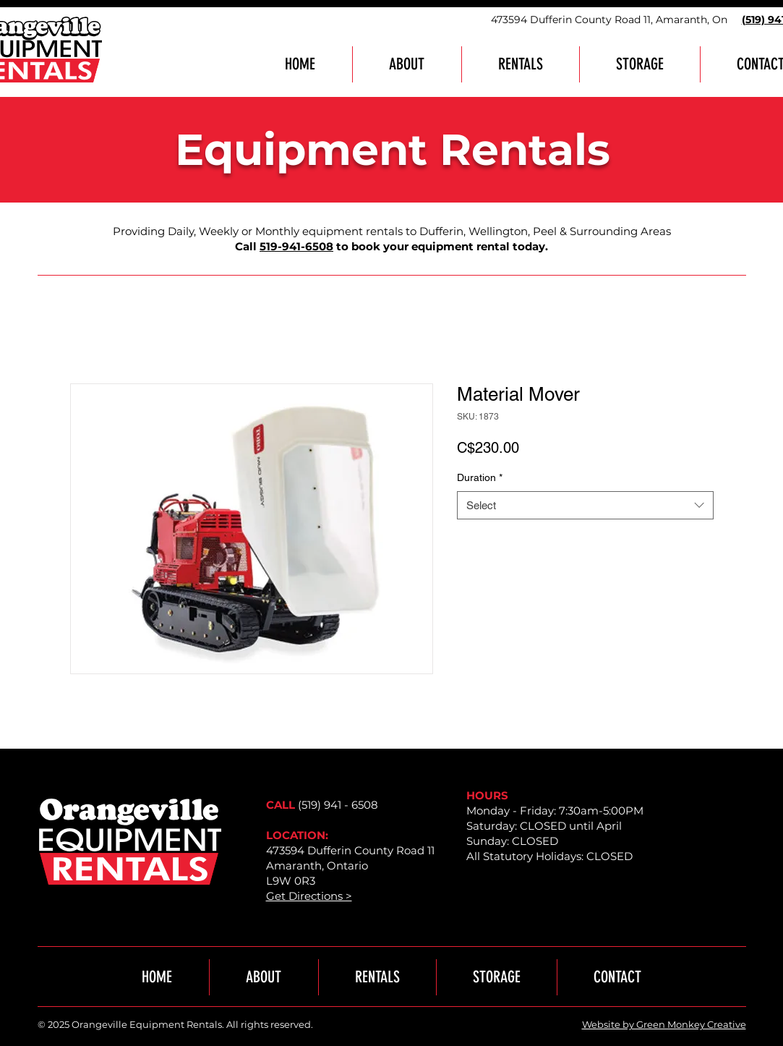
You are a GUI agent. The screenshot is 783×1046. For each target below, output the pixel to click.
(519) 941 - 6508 (338, 805)
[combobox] (585, 505)
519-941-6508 (296, 246)
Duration (479, 477)
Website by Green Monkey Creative (664, 1024)
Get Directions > (309, 896)
